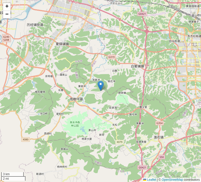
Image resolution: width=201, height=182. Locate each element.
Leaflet (149, 179)
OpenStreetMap (172, 179)
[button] (100, 86)
